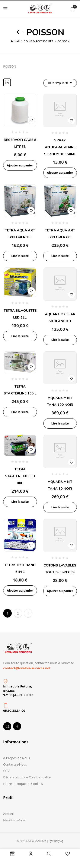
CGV (6, 771)
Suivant (28, 613)
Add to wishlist (31, 120)
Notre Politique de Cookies (23, 783)
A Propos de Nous (16, 758)
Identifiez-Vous (14, 820)
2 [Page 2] (18, 613)
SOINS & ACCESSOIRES (38, 41)
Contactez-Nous (15, 764)
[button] (72, 9)
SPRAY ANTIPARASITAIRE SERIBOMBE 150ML (60, 147)
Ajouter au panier (20, 165)
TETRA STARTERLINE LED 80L (20, 476)
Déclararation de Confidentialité (27, 777)
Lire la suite (20, 256)
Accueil (15, 41)
